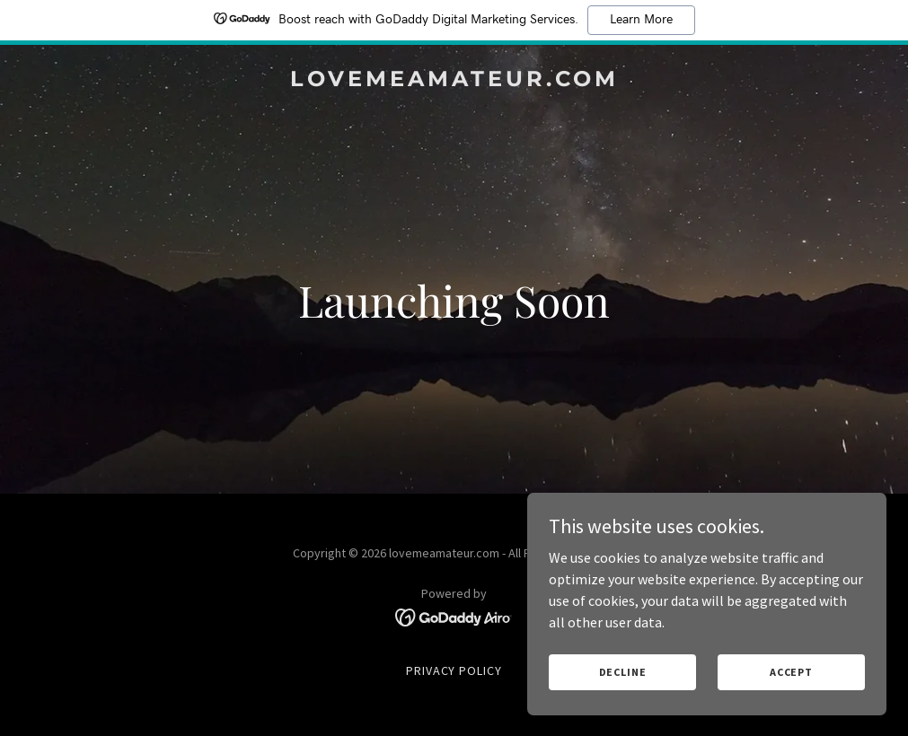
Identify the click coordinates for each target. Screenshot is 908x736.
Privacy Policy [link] (454, 670)
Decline (623, 672)
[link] (454, 81)
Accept (791, 672)
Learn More (641, 19)
